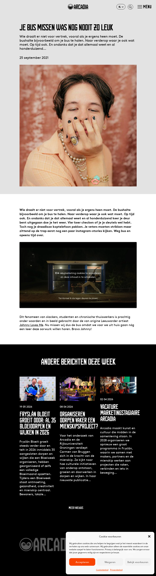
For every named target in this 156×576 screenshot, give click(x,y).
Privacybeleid (116, 569)
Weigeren (110, 562)
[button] (149, 536)
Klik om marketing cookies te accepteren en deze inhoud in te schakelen (78, 274)
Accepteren (82, 562)
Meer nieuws (76, 508)
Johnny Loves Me (31, 325)
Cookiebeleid (102, 569)
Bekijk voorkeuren (137, 562)
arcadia (78, 6)
